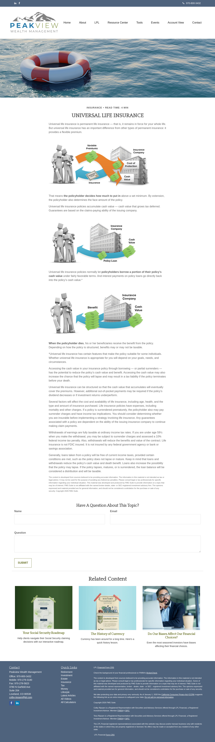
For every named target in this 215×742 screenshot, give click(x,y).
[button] (82, 23)
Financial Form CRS (105, 667)
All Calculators (68, 702)
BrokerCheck (151, 673)
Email (113, 511)
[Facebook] (19, 3)
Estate (64, 678)
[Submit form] (23, 563)
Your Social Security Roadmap (43, 633)
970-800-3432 (192, 3)
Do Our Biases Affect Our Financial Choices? (171, 635)
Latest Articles (68, 695)
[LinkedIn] (15, 3)
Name (18, 511)
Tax (63, 685)
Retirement (66, 672)
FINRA (120, 711)
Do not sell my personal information (159, 697)
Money (64, 688)
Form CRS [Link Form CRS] (110, 735)
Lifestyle (65, 692)
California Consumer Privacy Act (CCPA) (178, 694)
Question (20, 532)
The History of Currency (107, 634)
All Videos (66, 699)
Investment (66, 675)
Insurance (66, 682)
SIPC (127, 711)
